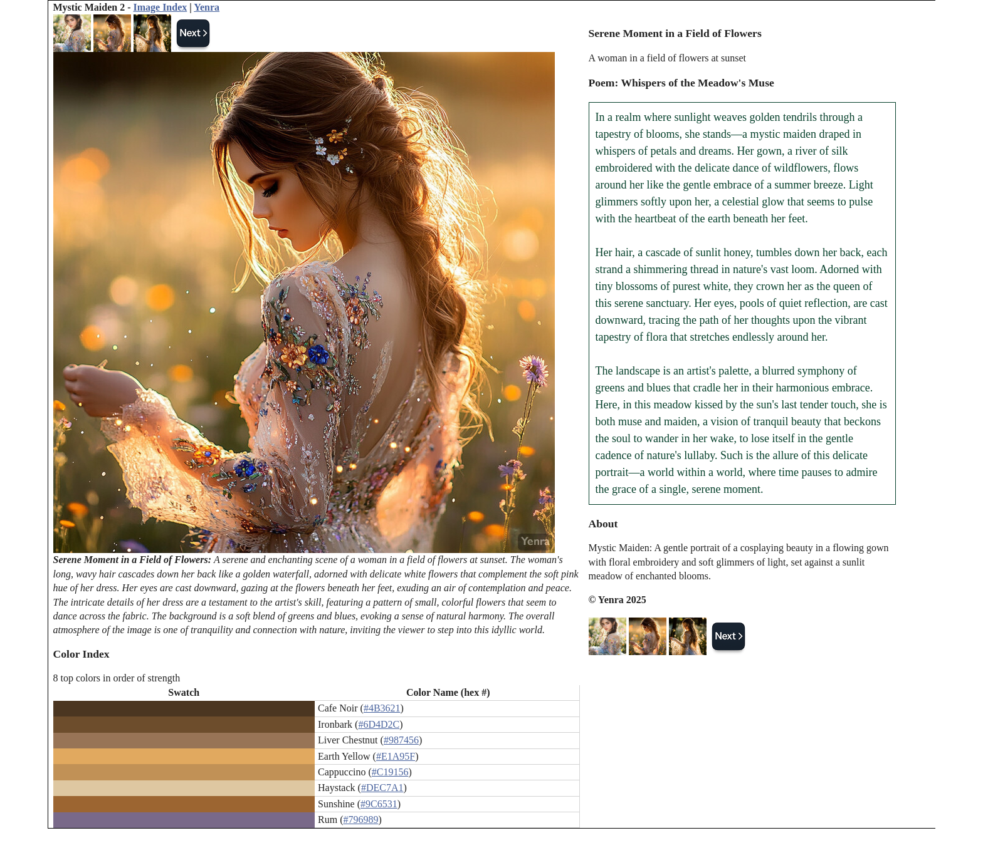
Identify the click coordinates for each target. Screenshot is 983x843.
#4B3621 (382, 708)
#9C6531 (378, 804)
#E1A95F (395, 756)
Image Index (160, 7)
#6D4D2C (378, 724)
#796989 (360, 819)
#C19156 (390, 772)
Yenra (206, 7)
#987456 (401, 740)
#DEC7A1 (382, 787)
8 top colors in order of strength (117, 678)
